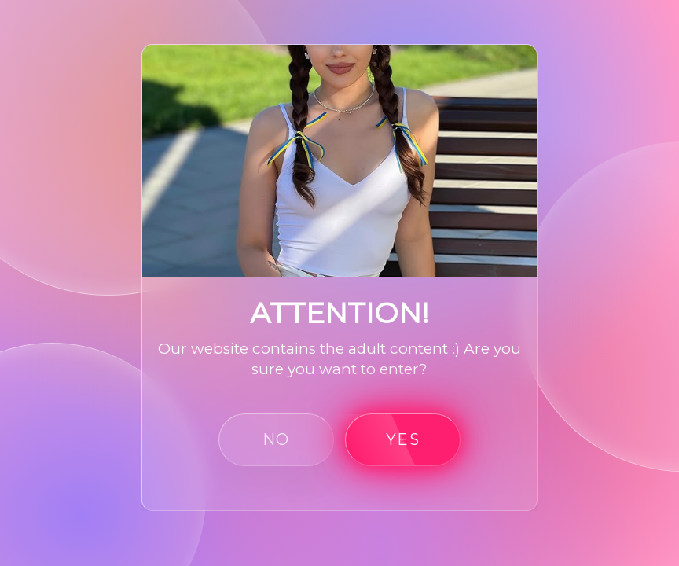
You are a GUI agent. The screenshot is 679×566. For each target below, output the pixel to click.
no (276, 439)
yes (403, 439)
